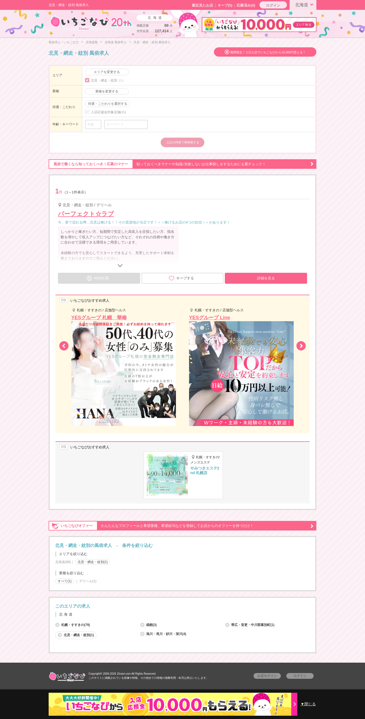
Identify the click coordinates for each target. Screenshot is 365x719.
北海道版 (92, 42)
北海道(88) (63, 562)
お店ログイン (267, 676)
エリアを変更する (107, 72)
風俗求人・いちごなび (64, 42)
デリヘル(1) (87, 581)
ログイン (273, 5)
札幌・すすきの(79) (72, 625)
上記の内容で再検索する (182, 142)
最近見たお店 (202, 5)
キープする (181, 278)
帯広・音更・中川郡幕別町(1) (250, 625)
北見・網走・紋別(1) (93, 562)
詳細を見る (266, 278)
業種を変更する (106, 91)
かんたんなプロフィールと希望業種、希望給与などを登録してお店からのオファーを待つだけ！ (181, 525)
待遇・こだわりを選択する (107, 104)
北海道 (305, 4)
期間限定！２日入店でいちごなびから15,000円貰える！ (268, 52)
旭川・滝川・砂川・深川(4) (163, 634)
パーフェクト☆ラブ (86, 213)
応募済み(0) (246, 5)
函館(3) (148, 625)
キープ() (224, 5)
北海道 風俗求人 (115, 42)
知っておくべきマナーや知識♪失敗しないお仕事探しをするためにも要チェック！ (181, 164)
